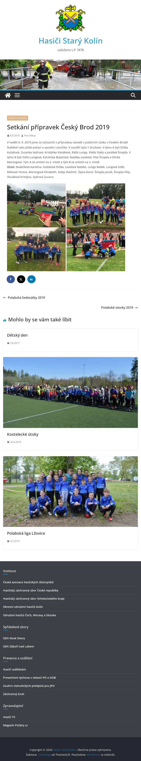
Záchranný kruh (13, 694)
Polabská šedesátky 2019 (24, 297)
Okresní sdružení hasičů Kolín (23, 607)
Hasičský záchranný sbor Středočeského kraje (34, 598)
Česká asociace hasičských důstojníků (28, 582)
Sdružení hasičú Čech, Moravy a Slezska (29, 615)
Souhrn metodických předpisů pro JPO (29, 686)
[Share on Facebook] (11, 279)
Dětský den (17, 335)
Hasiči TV (9, 717)
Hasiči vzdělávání (14, 669)
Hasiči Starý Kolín (71, 40)
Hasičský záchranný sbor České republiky (30, 590)
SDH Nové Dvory (14, 638)
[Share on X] (21, 279)
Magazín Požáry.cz (15, 725)
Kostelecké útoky (22, 434)
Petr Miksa (30, 135)
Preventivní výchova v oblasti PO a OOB (29, 677)
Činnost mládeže (18, 118)
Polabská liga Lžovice (26, 533)
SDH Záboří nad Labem (18, 646)
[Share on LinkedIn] (32, 279)
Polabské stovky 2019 (119, 307)
